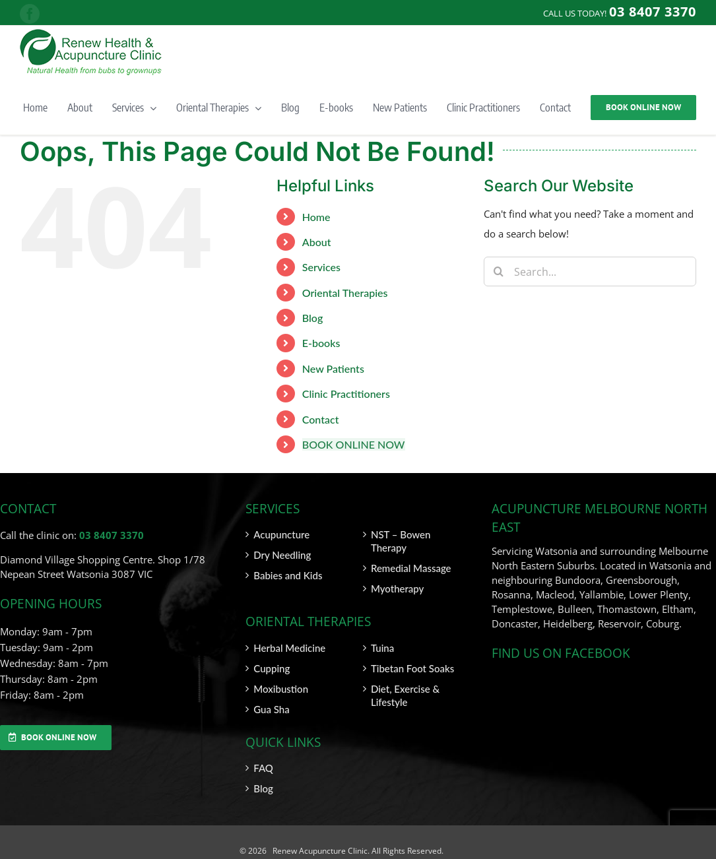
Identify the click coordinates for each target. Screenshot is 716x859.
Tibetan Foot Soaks (412, 668)
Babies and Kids (287, 575)
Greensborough (641, 580)
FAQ (263, 768)
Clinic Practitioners (346, 393)
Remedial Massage (411, 568)
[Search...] (590, 271)
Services (321, 267)
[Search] (498, 271)
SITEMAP (679, 850)
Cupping (271, 668)
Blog (312, 317)
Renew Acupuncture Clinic (319, 850)
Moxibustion (280, 689)
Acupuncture (281, 534)
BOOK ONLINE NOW (353, 444)
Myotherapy (397, 588)
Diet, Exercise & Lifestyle (405, 695)
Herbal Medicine (289, 648)
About (316, 242)
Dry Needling (282, 555)
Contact (320, 419)
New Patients (333, 368)
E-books (321, 342)
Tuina (382, 648)
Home (316, 216)
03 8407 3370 (111, 535)
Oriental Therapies (345, 292)
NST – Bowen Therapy (400, 541)
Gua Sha (271, 709)
